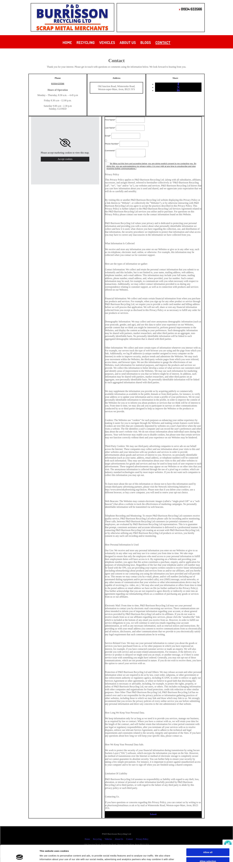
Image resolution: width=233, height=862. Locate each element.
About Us (128, 42)
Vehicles (107, 42)
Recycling (85, 42)
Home (67, 42)
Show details (158, 856)
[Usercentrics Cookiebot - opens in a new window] (19, 856)
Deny (208, 853)
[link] (65, 142)
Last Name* (110, 128)
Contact (163, 42)
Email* (108, 136)
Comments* (110, 150)
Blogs (145, 42)
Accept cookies (65, 159)
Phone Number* (112, 144)
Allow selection (208, 844)
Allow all (207, 835)
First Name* (110, 120)
